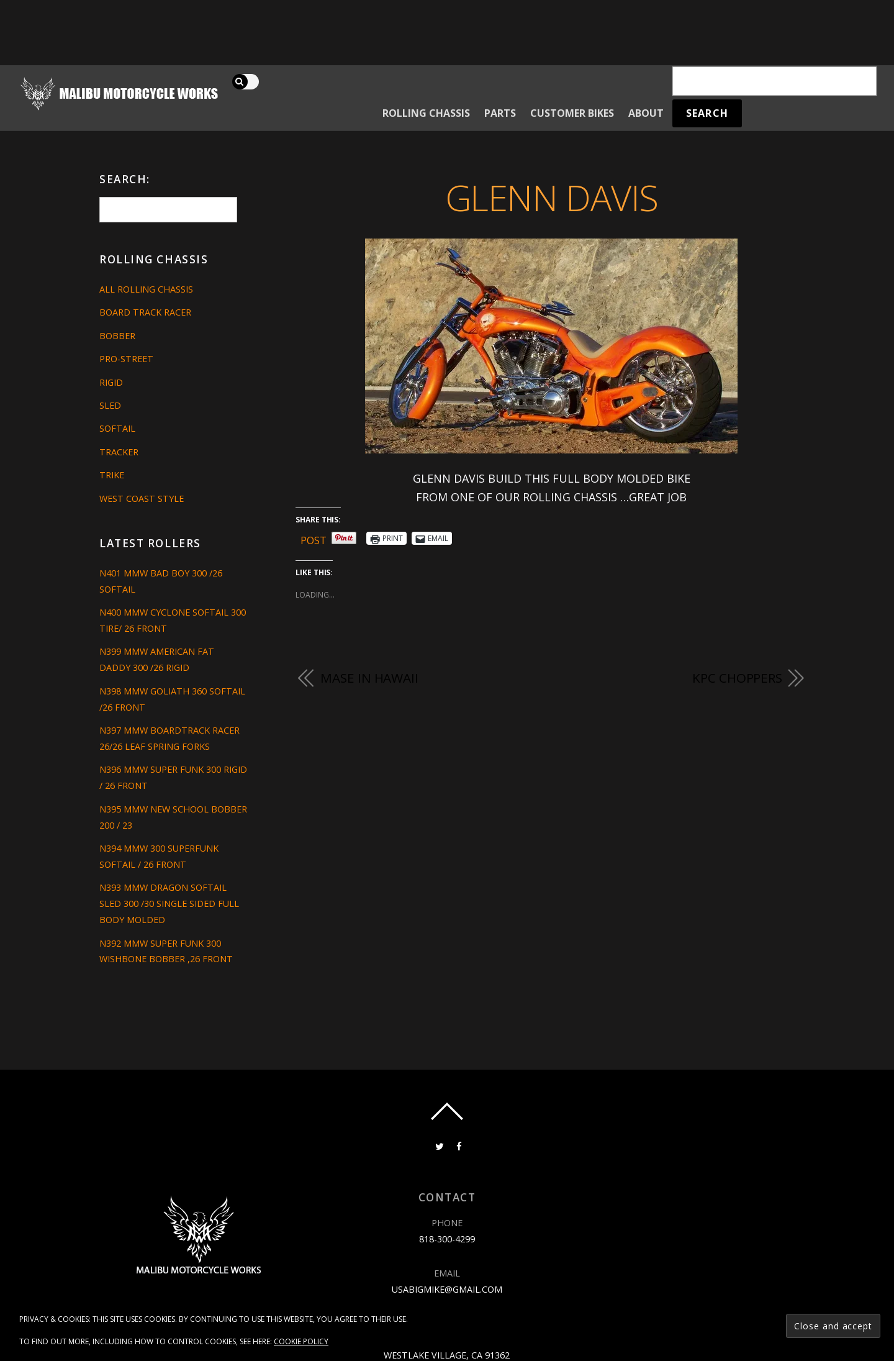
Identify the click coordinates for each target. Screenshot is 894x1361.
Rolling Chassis (426, 113)
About (646, 113)
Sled (110, 405)
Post (313, 538)
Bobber (117, 336)
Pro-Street (126, 359)
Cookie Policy (301, 1341)
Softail (117, 428)
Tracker (118, 452)
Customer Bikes (572, 113)
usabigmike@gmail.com (447, 1289)
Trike (111, 475)
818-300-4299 (447, 1239)
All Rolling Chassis (146, 289)
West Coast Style (141, 498)
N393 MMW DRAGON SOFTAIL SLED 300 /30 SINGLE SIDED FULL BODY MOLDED (169, 903)
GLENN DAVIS (551, 197)
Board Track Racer (145, 312)
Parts (500, 113)
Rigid (111, 382)
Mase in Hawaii (369, 677)
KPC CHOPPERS (737, 677)
